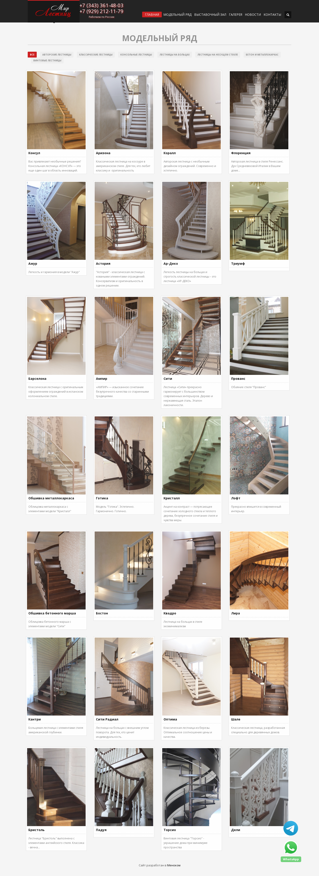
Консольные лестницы (136, 54)
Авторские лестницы (56, 54)
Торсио (170, 830)
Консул (34, 153)
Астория (103, 263)
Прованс (238, 378)
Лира (235, 613)
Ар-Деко (171, 263)
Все (32, 54)
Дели (235, 830)
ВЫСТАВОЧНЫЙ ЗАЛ (210, 14)
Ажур (32, 263)
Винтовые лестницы (47, 60)
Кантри (34, 719)
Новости (253, 14)
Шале (235, 719)
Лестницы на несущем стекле (218, 54)
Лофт (235, 498)
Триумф (238, 263)
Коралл (170, 153)
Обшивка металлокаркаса (51, 498)
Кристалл (172, 498)
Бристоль (36, 830)
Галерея (235, 14)
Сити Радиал (107, 719)
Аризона (103, 153)
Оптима (170, 719)
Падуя (101, 830)
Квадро (170, 613)
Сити (168, 378)
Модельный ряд (177, 14)
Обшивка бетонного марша (52, 613)
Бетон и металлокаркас (262, 54)
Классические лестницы (95, 54)
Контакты (272, 14)
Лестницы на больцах (175, 54)
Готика (102, 498)
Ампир (101, 378)
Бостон (102, 613)
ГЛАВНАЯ (152, 14)
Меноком (173, 865)
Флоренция (241, 153)
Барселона (37, 378)
